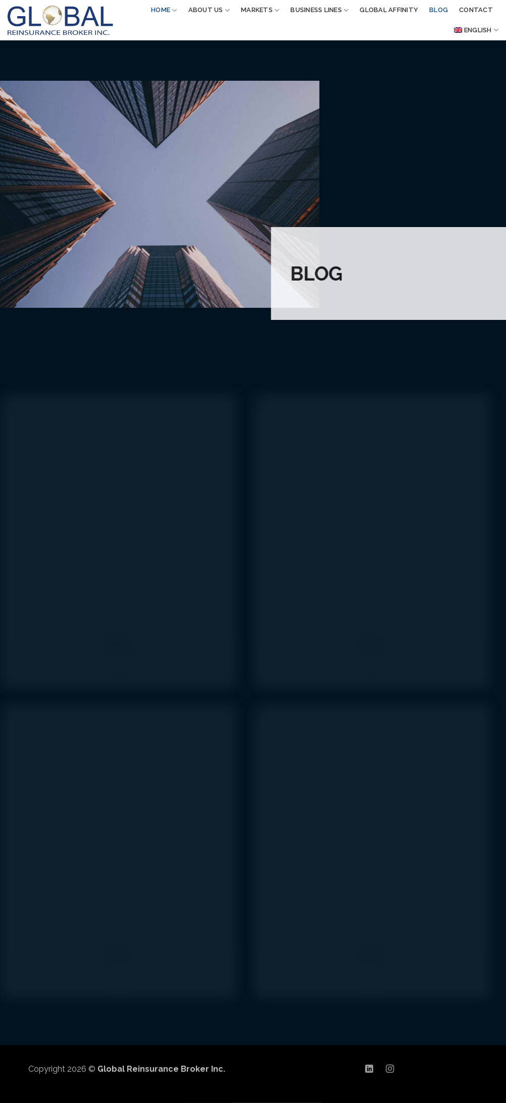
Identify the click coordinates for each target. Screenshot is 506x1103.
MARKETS (260, 10)
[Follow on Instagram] (390, 1069)
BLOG (438, 10)
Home (164, 10)
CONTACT (476, 10)
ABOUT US (209, 10)
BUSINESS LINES (319, 10)
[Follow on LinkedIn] (369, 1069)
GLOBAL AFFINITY (389, 10)
